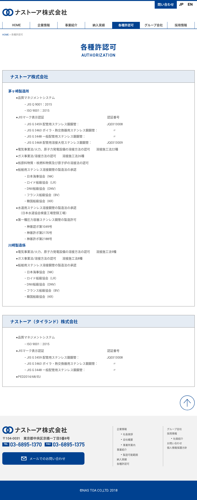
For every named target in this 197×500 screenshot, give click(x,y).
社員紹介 (178, 438)
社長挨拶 (128, 434)
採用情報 (181, 25)
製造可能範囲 (130, 454)
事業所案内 (129, 445)
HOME (16, 25)
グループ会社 (153, 25)
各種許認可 (126, 25)
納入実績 (99, 25)
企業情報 (44, 25)
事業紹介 (71, 25)
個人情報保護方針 (177, 447)
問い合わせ (166, 5)
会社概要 (128, 439)
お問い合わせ (174, 443)
